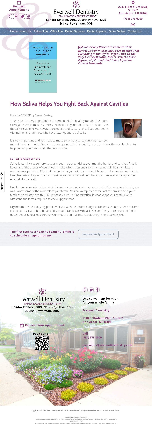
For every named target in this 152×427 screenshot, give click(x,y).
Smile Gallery (117, 31)
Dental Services (75, 31)
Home (14, 31)
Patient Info (41, 31)
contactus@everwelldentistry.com (107, 345)
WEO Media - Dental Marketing (70, 411)
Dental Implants (97, 31)
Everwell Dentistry (52, 411)
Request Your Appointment (45, 325)
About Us (25, 31)
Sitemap (117, 411)
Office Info (56, 31)
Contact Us (135, 31)
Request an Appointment (98, 234)
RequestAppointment (19, 8)
